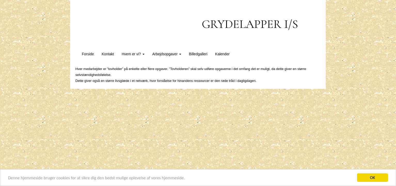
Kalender (222, 54)
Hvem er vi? (133, 54)
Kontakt (108, 54)
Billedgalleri (198, 54)
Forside (88, 54)
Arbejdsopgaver (166, 54)
